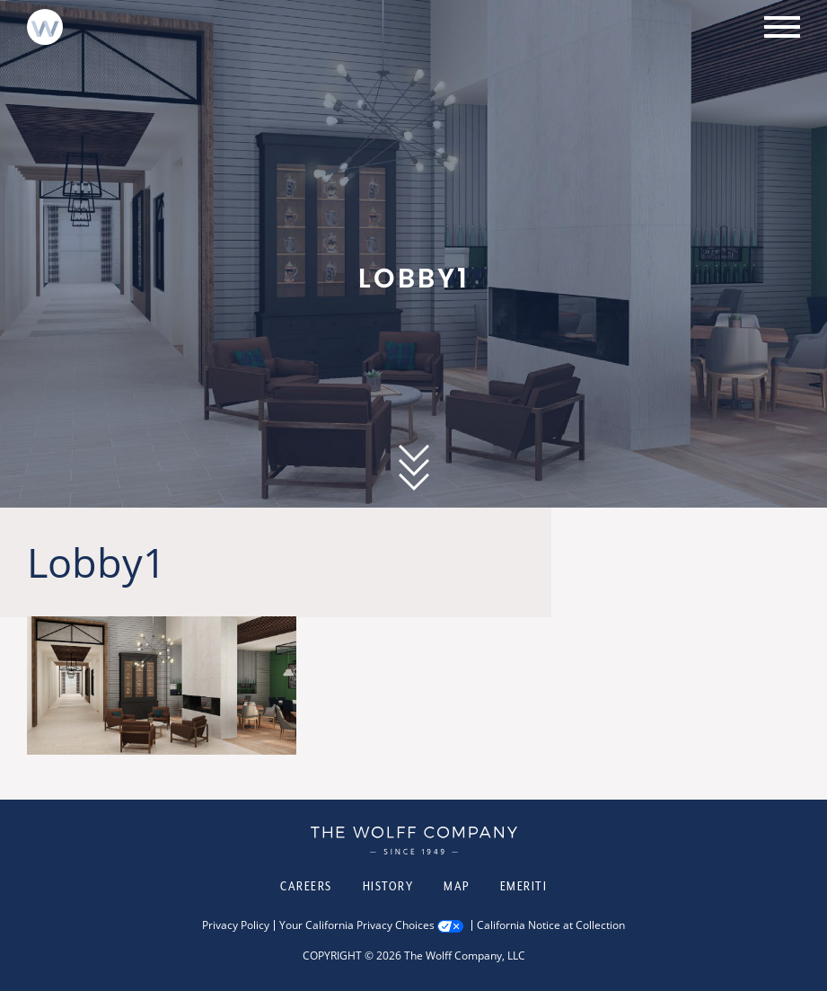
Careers (306, 886)
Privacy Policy (235, 925)
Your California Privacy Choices (357, 925)
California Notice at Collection (551, 925)
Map (457, 886)
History (388, 886)
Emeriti (524, 886)
